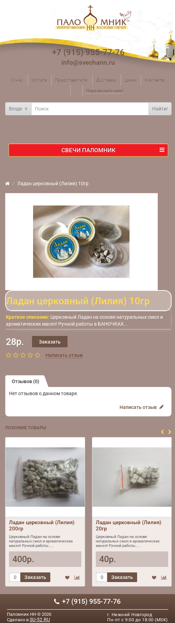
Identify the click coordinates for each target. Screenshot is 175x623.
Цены (130, 80)
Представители (71, 80)
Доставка (106, 80)
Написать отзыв (64, 355)
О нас (17, 80)
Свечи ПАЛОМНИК (112, 150)
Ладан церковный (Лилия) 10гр (53, 183)
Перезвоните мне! (104, 90)
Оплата (39, 80)
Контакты (155, 80)
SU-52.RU (40, 619)
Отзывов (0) (25, 381)
